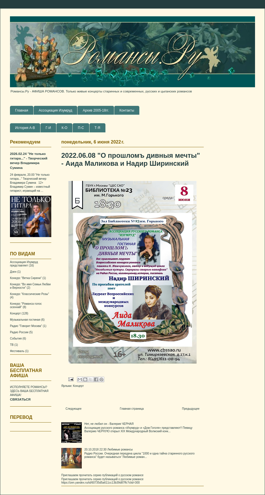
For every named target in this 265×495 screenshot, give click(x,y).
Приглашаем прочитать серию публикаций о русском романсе (102, 475)
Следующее (73, 408)
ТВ (12, 344)
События (16, 338)
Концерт (78, 385)
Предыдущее (190, 408)
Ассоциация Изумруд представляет (24, 263)
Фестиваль (17, 351)
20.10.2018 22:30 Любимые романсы (108, 449)
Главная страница (132, 408)
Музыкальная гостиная (25, 319)
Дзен (13, 271)
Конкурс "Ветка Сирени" (26, 278)
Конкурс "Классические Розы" (29, 294)
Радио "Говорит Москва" (26, 326)
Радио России (19, 332)
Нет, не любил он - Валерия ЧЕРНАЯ (109, 423)
